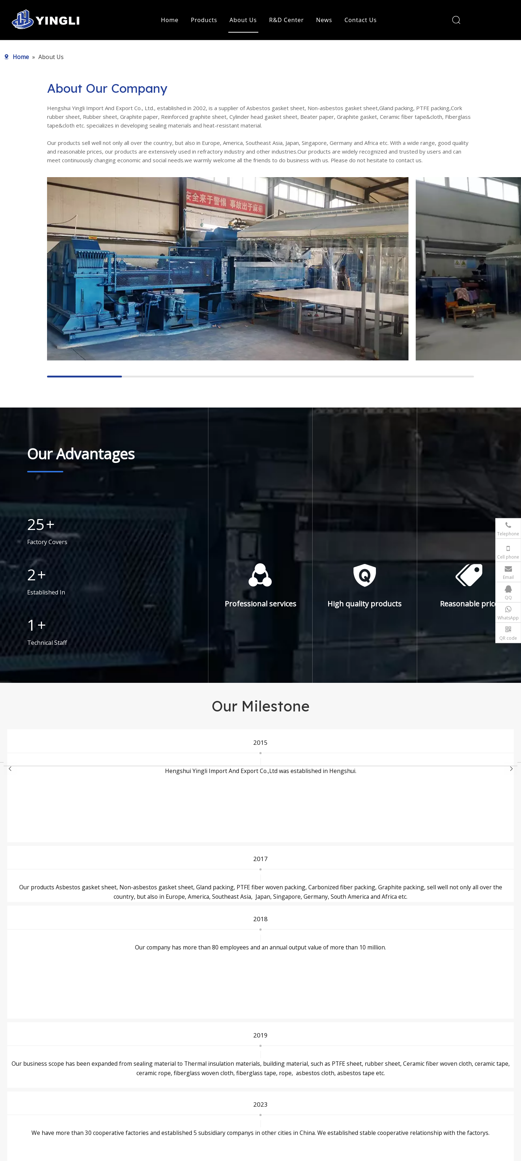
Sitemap (320, 1152)
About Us (243, 20)
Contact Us (360, 20)
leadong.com (388, 1152)
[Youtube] (77, 1094)
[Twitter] (64, 1094)
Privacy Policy (316, 1106)
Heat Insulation (209, 1065)
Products (204, 20)
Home (170, 20)
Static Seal (204, 1045)
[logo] (88, 1040)
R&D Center (286, 20)
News (324, 20)
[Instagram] (89, 1094)
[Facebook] (51, 1094)
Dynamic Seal (208, 1055)
